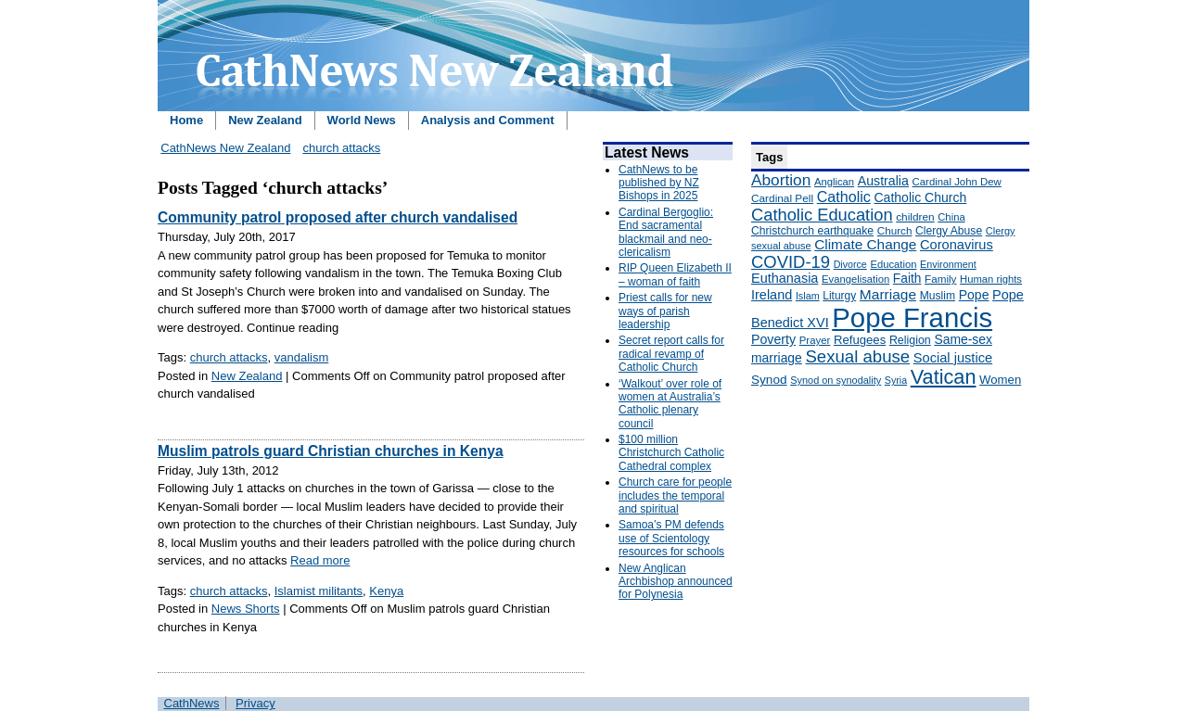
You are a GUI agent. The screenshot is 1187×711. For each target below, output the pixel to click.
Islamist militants (318, 591)
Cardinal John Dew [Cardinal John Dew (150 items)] (957, 181)
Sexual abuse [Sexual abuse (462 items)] (857, 356)
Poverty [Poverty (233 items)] (773, 339)
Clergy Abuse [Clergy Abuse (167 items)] (948, 230)
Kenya (386, 591)
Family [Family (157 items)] (940, 279)
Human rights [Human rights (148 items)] (991, 279)
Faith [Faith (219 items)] (907, 279)
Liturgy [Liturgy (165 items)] (839, 295)
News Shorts (245, 609)
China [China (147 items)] (951, 216)
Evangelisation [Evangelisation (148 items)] (855, 279)
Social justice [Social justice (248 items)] (952, 357)
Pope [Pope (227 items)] (974, 294)
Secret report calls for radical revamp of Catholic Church (671, 354)
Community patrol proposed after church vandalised (337, 217)
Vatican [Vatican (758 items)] (943, 376)
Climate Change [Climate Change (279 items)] (865, 244)
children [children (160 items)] (915, 216)
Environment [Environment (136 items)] (948, 264)
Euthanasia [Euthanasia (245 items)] (784, 278)
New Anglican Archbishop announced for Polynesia (676, 582)
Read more (320, 560)
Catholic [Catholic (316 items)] (844, 196)
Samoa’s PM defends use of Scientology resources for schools (671, 538)
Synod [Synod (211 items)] (769, 380)
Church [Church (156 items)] (895, 230)
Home (186, 120)
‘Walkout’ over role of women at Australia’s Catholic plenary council (670, 403)
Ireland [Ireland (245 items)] (771, 294)
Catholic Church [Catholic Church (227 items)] (920, 197)
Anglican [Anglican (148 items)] (834, 181)
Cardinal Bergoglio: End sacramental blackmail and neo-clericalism (666, 232)
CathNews (192, 703)
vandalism (301, 357)
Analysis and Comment (488, 120)
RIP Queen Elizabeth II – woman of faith (675, 274)
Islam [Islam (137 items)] (808, 295)
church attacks (341, 148)
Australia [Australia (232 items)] (883, 180)
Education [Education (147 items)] (893, 264)
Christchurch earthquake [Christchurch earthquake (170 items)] (812, 230)
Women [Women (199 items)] (1000, 380)
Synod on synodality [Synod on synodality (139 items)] (835, 380)
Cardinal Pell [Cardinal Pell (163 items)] (782, 198)
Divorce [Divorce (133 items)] (850, 264)
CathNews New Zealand (225, 148)
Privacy (255, 703)
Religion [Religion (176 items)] (910, 340)
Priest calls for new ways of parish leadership (665, 311)
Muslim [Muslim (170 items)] (937, 295)
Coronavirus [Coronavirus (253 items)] (956, 244)
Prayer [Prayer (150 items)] (815, 340)
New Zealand (264, 120)
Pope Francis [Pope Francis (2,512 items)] (912, 317)
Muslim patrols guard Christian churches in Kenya (331, 451)
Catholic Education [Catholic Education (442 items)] (822, 214)
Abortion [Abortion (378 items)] (780, 180)
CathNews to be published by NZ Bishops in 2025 (659, 183)
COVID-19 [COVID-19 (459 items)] (790, 262)
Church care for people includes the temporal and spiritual (675, 495)
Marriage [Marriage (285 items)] (888, 294)
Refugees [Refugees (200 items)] (860, 340)
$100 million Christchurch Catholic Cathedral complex (671, 453)
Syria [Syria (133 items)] (896, 380)
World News (361, 120)
